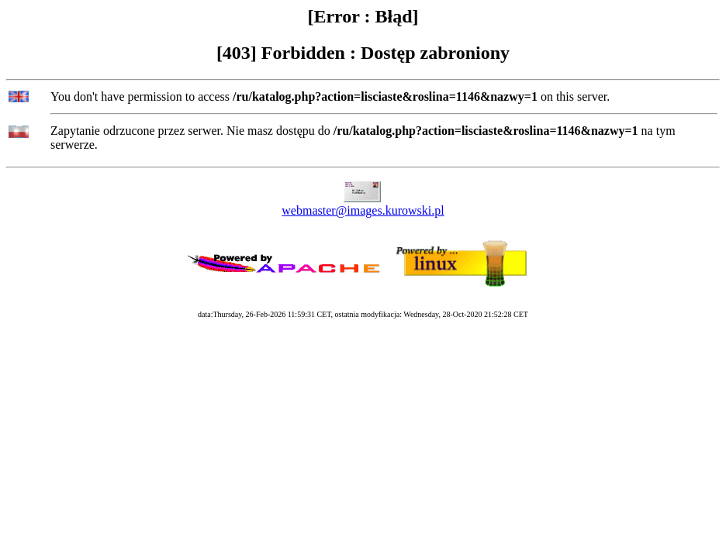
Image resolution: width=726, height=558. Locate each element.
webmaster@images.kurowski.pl (363, 210)
